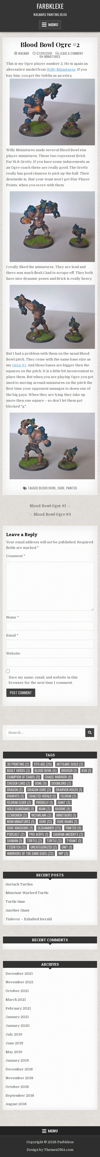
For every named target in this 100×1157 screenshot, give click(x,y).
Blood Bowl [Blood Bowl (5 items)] (46, 770)
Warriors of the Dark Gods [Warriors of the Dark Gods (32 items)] (30, 853)
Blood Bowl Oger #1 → (50, 506)
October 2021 (17, 991)
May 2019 (14, 1052)
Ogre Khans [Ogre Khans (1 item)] (67, 821)
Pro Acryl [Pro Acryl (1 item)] (38, 834)
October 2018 (17, 1087)
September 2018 (20, 1095)
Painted (71, 488)
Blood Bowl (47, 488)
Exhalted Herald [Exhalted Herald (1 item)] (42, 796)
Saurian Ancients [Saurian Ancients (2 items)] (68, 834)
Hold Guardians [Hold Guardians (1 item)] (20, 808)
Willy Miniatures (61, 69)
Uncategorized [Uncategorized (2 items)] (43, 847)
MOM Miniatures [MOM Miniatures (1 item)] (20, 821)
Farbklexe (50, 6)
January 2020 (18, 1026)
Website (13, 653)
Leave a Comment (71, 53)
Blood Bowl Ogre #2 (50, 44)
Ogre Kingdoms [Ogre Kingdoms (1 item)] (20, 827)
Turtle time (15, 902)
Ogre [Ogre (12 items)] (45, 821)
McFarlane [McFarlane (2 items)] (41, 815)
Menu (53, 25)
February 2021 (18, 1008)
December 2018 (19, 1069)
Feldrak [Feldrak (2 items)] (68, 796)
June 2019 (14, 1043)
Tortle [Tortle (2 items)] (34, 840)
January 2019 (17, 1060)
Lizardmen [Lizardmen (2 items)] (17, 815)
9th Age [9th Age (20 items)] (43, 764)
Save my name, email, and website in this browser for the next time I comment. (43, 680)
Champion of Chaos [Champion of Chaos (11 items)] (23, 776)
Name (12, 617)
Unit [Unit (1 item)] (67, 847)
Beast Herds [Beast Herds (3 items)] (18, 770)
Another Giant (17, 910)
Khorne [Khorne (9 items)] (62, 808)
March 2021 (16, 1000)
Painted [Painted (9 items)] (73, 827)
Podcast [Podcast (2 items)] (16, 834)
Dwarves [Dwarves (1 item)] (15, 796)
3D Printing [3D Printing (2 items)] (18, 764)
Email (12, 635)
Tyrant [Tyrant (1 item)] (73, 840)
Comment (15, 556)
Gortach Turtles (19, 884)
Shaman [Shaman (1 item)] (14, 840)
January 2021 (17, 1017)
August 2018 (16, 1104)
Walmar (23, 53)
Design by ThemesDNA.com (50, 1150)
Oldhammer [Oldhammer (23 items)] (49, 827)
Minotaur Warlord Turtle (27, 893)
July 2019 (14, 1034)
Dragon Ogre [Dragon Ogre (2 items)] (39, 789)
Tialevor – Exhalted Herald (29, 919)
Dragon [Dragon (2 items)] (15, 789)
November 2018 (19, 1078)
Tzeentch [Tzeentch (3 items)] (16, 847)
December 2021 (19, 974)
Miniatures (52, 56)
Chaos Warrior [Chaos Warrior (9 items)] (58, 776)
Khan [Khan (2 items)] (44, 808)
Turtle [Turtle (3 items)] (54, 840)
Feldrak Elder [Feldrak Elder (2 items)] (19, 802)
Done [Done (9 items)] (41, 783)
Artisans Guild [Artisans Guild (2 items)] (70, 764)
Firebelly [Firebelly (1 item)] (44, 802)
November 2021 (19, 982)
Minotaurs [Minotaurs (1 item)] (66, 815)
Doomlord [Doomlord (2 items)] (61, 783)
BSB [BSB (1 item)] (86, 770)
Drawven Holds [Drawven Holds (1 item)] (69, 789)
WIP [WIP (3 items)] (63, 853)
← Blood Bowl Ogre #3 (50, 514)
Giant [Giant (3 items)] (64, 802)
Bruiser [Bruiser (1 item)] (69, 770)
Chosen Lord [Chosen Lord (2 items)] (18, 783)
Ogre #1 (19, 365)
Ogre (61, 488)
